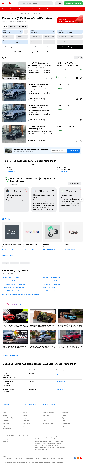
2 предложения (61, 389)
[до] (76, 37)
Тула (63, 418)
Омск (44, 418)
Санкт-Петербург (8, 418)
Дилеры (6, 219)
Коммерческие (25, 9)
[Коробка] (22, 37)
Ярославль (66, 426)
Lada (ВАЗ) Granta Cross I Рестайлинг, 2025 (38, 85)
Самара (44, 426)
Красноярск (26, 426)
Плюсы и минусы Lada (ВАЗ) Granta (13, 284)
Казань (25, 415)
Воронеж (6, 426)
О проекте (45, 402)
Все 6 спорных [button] (63, 171)
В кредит (5, 263)
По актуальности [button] (9, 58)
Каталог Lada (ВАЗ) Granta (10, 278)
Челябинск (66, 423)
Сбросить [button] (51, 47)
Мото (41, 9)
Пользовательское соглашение (12, 459)
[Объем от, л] (63, 37)
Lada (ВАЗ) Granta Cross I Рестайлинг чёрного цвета (59, 291)
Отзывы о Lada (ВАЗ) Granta (51, 281)
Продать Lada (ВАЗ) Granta (51, 284)
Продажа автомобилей (8, 13)
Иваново (25, 413)
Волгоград (6, 423)
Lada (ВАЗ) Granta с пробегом (52, 278)
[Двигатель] (36, 37)
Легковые (5, 9)
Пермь (44, 420)
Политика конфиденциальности (52, 459)
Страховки (71, 9)
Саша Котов (66, 402)
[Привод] (49, 37)
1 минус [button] (34, 167)
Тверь (64, 415)
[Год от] (8, 42)
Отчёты (47, 9)
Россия (5, 413)
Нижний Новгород (48, 413)
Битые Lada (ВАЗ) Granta (50, 287)
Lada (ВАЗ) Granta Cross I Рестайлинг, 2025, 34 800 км (39, 64)
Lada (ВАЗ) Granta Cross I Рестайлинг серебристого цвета (20, 294)
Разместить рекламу (9, 402)
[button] (82, 52)
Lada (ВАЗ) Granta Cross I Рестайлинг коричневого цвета (20, 291)
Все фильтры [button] (7, 47)
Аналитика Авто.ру (48, 404)
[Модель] (42, 32)
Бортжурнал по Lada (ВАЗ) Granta (13, 287)
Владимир (6, 420)
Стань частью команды (30, 404)
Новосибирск (46, 415)
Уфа (63, 420)
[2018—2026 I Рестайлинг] (70, 32)
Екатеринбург (7, 428)
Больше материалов (10, 355)
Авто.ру (10, 3)
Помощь (25, 402)
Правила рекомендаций (32, 459)
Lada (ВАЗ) (20, 13)
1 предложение (60, 374)
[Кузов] (8, 37)
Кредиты (54, 9)
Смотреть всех (7, 255)
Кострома (26, 420)
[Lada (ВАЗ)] (12, 32)
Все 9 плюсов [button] (10, 171)
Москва (5, 415)
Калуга (25, 418)
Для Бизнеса (7, 404)
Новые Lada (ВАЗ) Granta (10, 281)
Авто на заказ (15, 8)
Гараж (79, 9)
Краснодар (26, 423)
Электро (35, 9)
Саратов (65, 413)
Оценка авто (63, 9)
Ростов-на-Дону (47, 423)
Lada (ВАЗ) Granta (30, 13)
